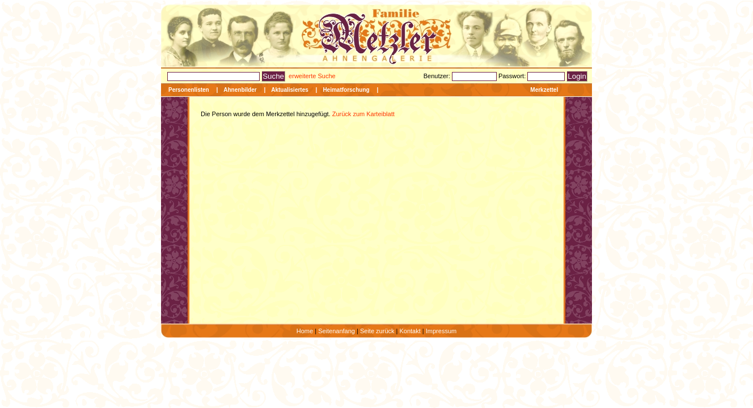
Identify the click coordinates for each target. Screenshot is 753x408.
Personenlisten (188, 90)
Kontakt (409, 331)
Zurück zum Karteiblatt (363, 113)
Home (305, 331)
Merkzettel (544, 90)
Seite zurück (377, 331)
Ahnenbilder (239, 90)
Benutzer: (438, 76)
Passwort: (512, 76)
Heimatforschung (346, 90)
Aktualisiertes (289, 90)
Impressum (441, 331)
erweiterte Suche (312, 76)
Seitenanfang (336, 331)
